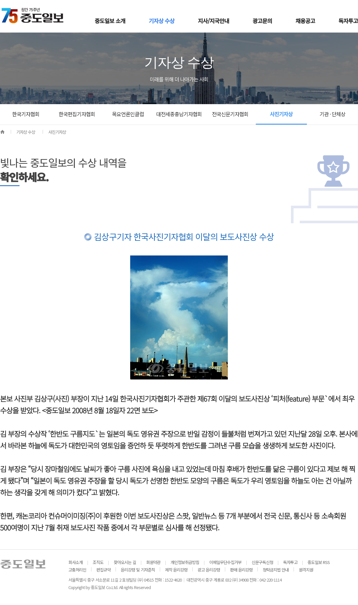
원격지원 (306, 570)
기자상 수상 (25, 132)
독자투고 (290, 562)
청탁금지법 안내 (276, 570)
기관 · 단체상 (332, 114)
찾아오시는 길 (125, 562)
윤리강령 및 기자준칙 (138, 570)
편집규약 (103, 570)
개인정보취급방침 (185, 562)
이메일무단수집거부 (225, 562)
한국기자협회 (25, 114)
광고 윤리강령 (209, 570)
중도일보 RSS (319, 562)
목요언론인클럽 (128, 114)
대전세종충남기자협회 (179, 114)
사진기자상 (281, 114)
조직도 (98, 562)
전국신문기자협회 (230, 114)
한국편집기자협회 (77, 114)
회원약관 (153, 562)
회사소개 (75, 562)
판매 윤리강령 (241, 570)
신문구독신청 (262, 562)
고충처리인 (77, 570)
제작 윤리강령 (176, 570)
